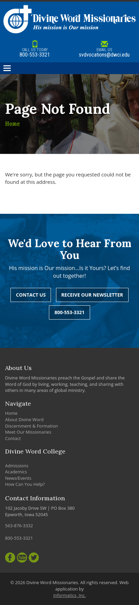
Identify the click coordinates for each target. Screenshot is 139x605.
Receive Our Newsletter (92, 295)
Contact (13, 438)
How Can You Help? (25, 484)
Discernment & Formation (31, 426)
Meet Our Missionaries (28, 432)
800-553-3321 (35, 49)
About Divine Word (24, 419)
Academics (16, 472)
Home (12, 123)
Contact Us (31, 295)
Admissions (16, 466)
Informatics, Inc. (69, 595)
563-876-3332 (19, 526)
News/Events (18, 478)
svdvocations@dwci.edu (104, 49)
